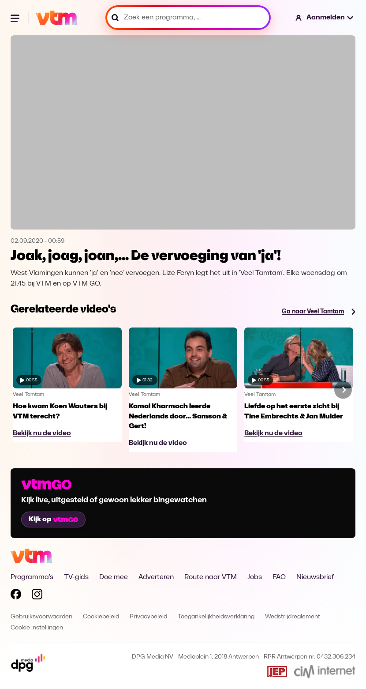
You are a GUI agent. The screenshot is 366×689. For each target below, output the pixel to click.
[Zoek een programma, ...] (188, 17)
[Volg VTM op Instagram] (37, 596)
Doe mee (113, 577)
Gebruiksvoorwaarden (41, 617)
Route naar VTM (210, 577)
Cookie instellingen (37, 628)
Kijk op (53, 519)
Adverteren (156, 577)
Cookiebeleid (101, 617)
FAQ (279, 577)
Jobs (254, 577)
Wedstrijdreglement (292, 617)
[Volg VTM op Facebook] (16, 596)
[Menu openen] (16, 17)
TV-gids (76, 577)
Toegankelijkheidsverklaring (216, 617)
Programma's (32, 577)
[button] (324, 17)
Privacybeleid (148, 617)
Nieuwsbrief (315, 577)
